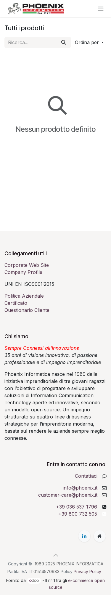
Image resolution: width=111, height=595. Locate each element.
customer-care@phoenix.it (67, 495)
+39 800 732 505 (77, 514)
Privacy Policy (87, 571)
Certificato (15, 303)
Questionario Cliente (26, 310)
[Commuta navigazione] (101, 8)
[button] (89, 42)
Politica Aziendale (24, 296)
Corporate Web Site (26, 265)
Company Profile (23, 272)
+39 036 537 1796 (76, 507)
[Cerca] (63, 42)
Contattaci (86, 476)
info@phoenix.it (80, 488)
